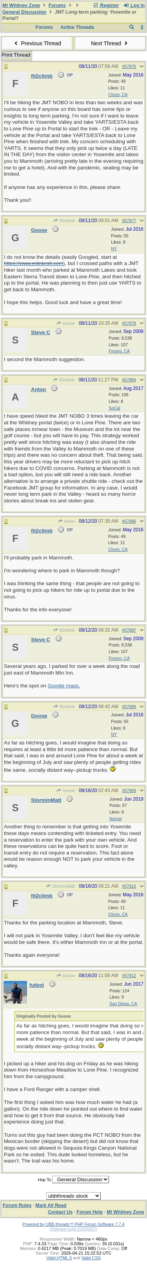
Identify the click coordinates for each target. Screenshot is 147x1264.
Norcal (115, 818)
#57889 (129, 706)
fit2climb (64, 220)
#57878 (129, 323)
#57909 (129, 790)
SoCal (114, 408)
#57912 (129, 975)
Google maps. (63, 686)
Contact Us (60, 1212)
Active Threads (77, 27)
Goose (65, 323)
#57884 (129, 379)
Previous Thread (37, 43)
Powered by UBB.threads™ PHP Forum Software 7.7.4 (73, 1224)
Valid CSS (91, 1257)
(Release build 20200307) (73, 1229)
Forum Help (89, 1212)
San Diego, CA (123, 1003)
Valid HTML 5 (59, 1257)
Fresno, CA (119, 351)
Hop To (44, 1179)
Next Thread (110, 43)
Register (106, 5)
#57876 (129, 66)
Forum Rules (17, 1205)
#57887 (129, 630)
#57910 (129, 886)
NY (114, 248)
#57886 (129, 521)
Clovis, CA (118, 94)
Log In (134, 5)
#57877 (129, 220)
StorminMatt (60, 886)
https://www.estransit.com (33, 263)
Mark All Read (50, 1205)
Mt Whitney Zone (21, 5)
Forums (57, 5)
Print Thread (16, 55)
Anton (66, 521)
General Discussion (24, 12)
